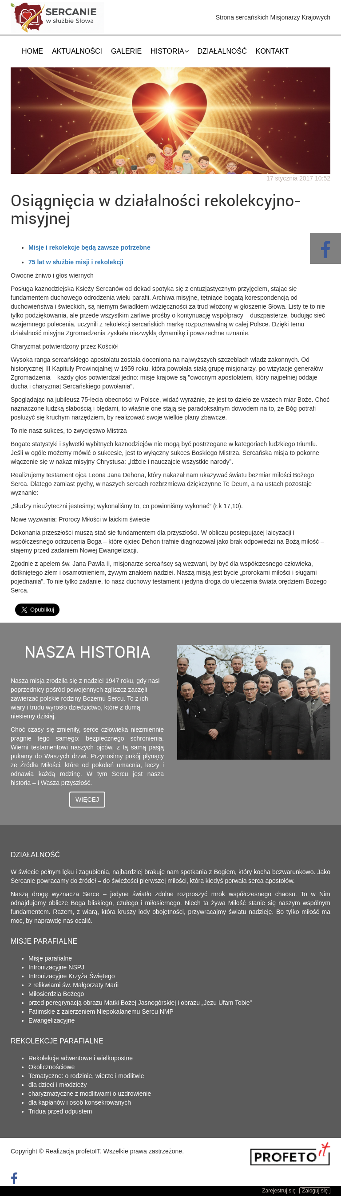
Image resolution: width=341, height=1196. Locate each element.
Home (32, 51)
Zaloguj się (315, 1191)
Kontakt (272, 51)
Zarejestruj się (278, 1191)
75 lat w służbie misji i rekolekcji (75, 262)
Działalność (222, 51)
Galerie (126, 51)
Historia (169, 51)
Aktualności (77, 51)
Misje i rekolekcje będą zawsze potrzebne (89, 247)
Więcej (87, 799)
